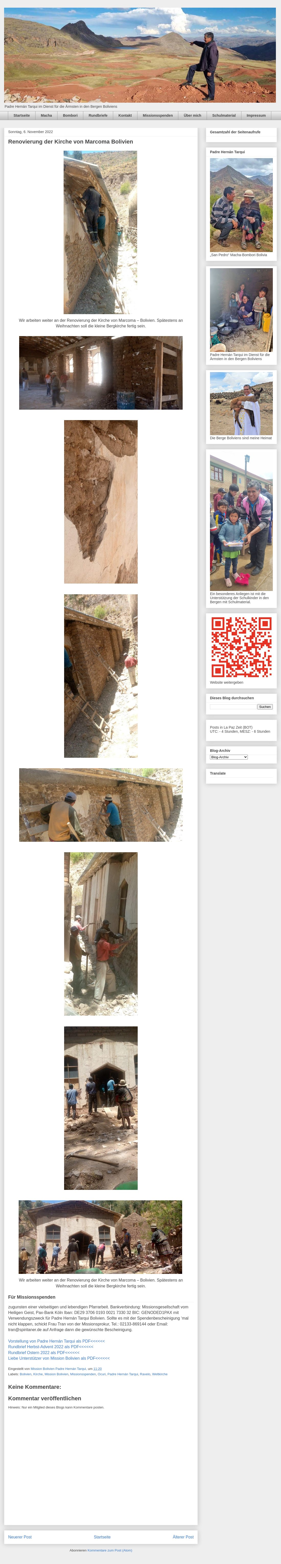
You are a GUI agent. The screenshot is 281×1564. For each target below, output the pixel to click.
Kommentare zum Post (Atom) (110, 1550)
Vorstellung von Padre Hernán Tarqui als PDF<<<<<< (56, 1341)
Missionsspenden (158, 115)
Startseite (22, 115)
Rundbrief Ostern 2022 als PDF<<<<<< (43, 1352)
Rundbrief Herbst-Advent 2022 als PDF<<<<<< (50, 1347)
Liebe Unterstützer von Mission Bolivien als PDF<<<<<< (59, 1358)
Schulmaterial (224, 115)
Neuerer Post (20, 1537)
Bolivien (26, 1374)
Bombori (70, 115)
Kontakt (125, 115)
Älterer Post (183, 1537)
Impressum (256, 115)
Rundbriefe (98, 115)
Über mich (192, 115)
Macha (46, 115)
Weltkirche (160, 1374)
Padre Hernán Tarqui (123, 1374)
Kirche (38, 1374)
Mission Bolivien (56, 1374)
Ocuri (102, 1374)
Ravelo (145, 1374)
